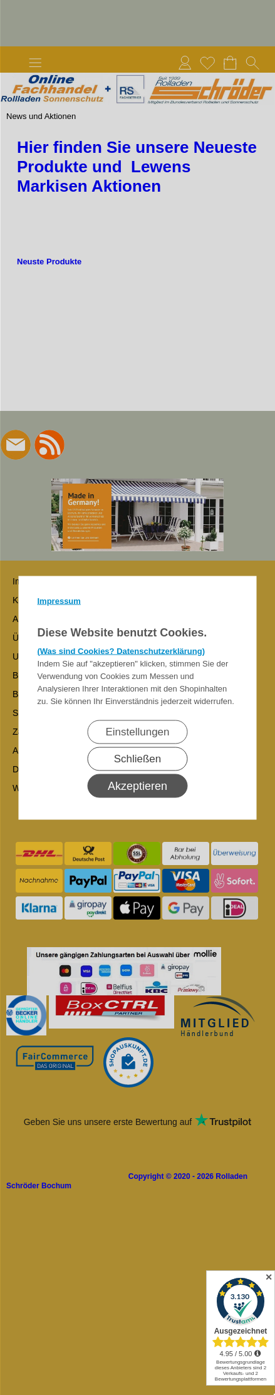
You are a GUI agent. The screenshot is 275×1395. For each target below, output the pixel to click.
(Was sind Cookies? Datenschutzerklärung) (121, 650)
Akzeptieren (137, 785)
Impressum (59, 600)
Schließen (138, 758)
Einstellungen (137, 731)
